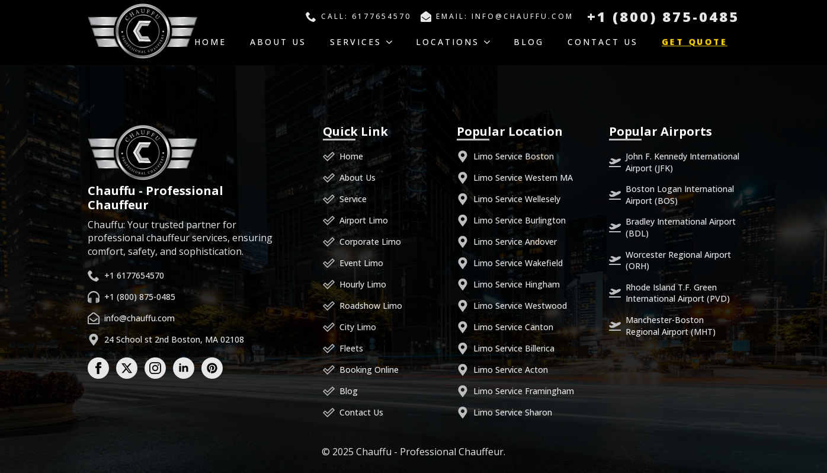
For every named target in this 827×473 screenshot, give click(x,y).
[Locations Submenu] (490, 42)
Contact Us (603, 41)
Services (356, 41)
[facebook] (98, 368)
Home (210, 41)
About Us (278, 41)
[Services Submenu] (393, 42)
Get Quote (695, 42)
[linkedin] (183, 368)
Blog (529, 41)
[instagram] (155, 368)
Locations (447, 41)
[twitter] (126, 368)
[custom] (212, 368)
